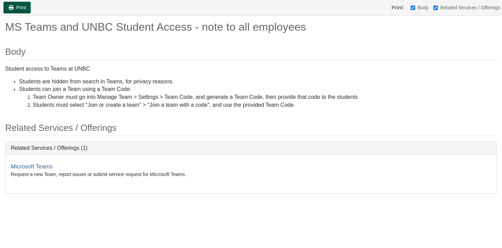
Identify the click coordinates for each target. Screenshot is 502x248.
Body (420, 7)
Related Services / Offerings (466, 7)
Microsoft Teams (32, 166)
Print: (398, 7)
